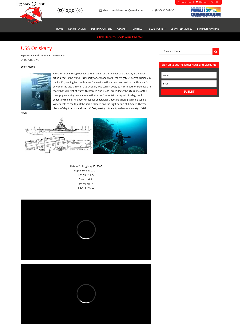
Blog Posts (157, 28)
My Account (185, 2)
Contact (138, 28)
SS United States (181, 28)
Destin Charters (101, 28)
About (122, 28)
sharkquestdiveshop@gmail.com (123, 10)
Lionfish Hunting (208, 28)
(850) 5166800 (164, 10)
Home (59, 28)
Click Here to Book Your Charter (120, 37)
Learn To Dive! (77, 28)
